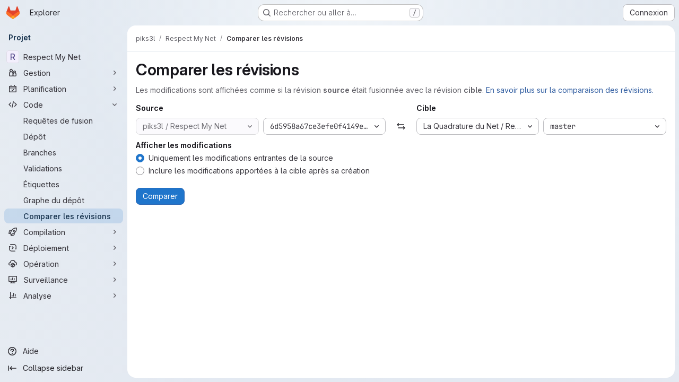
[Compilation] (63, 231)
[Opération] (63, 263)
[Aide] (63, 351)
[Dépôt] (63, 136)
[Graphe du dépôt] (63, 200)
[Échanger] (401, 126)
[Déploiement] (63, 247)
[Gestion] (63, 72)
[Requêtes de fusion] (63, 120)
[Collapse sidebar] (63, 368)
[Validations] (63, 168)
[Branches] (63, 152)
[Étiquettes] (63, 184)
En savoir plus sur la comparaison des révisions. (570, 89)
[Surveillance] (63, 279)
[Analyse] (63, 295)
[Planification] (63, 88)
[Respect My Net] (63, 56)
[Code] (63, 104)
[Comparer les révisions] (63, 216)
